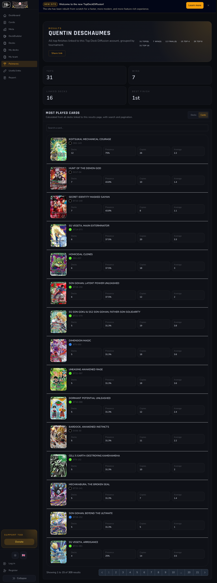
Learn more (194, 5)
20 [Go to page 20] (189, 571)
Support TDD (13, 535)
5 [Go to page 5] (137, 571)
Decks (193, 114)
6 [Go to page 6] (144, 571)
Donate (19, 541)
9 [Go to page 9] (165, 571)
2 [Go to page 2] (116, 571)
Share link (57, 53)
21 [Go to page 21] (197, 571)
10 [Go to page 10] (173, 571)
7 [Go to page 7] (151, 571)
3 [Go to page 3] (123, 571)
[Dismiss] (208, 5)
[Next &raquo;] (205, 572)
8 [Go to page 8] (158, 571)
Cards (203, 114)
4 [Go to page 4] (130, 571)
